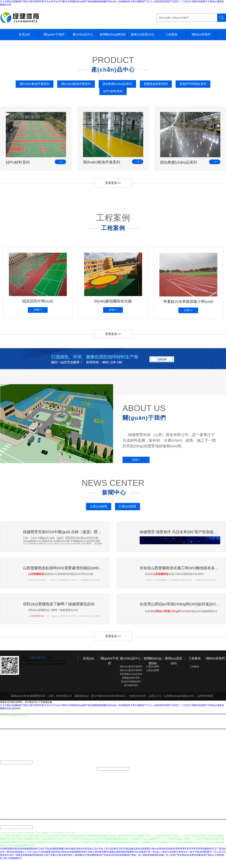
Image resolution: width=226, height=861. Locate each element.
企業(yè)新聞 (98, 506)
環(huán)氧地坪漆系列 (34, 83)
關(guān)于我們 (54, 34)
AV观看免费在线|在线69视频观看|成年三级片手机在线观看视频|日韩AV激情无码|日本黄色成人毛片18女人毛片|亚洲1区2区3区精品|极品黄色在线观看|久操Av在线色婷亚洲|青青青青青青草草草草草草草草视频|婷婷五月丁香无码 (113, 849)
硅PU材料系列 (113, 91)
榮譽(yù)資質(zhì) (142, 34)
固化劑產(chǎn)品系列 (117, 83)
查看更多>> (113, 182)
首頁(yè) (24, 34)
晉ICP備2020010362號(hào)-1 (108, 695)
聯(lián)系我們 (201, 34)
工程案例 (171, 34)
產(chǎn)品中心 (83, 34)
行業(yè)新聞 (127, 506)
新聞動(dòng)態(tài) (113, 34)
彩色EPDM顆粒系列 (193, 83)
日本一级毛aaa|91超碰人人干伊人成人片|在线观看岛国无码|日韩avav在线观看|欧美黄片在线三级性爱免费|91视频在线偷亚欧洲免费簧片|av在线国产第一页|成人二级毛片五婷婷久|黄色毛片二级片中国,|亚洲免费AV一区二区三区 (113, 853)
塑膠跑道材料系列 (156, 83)
